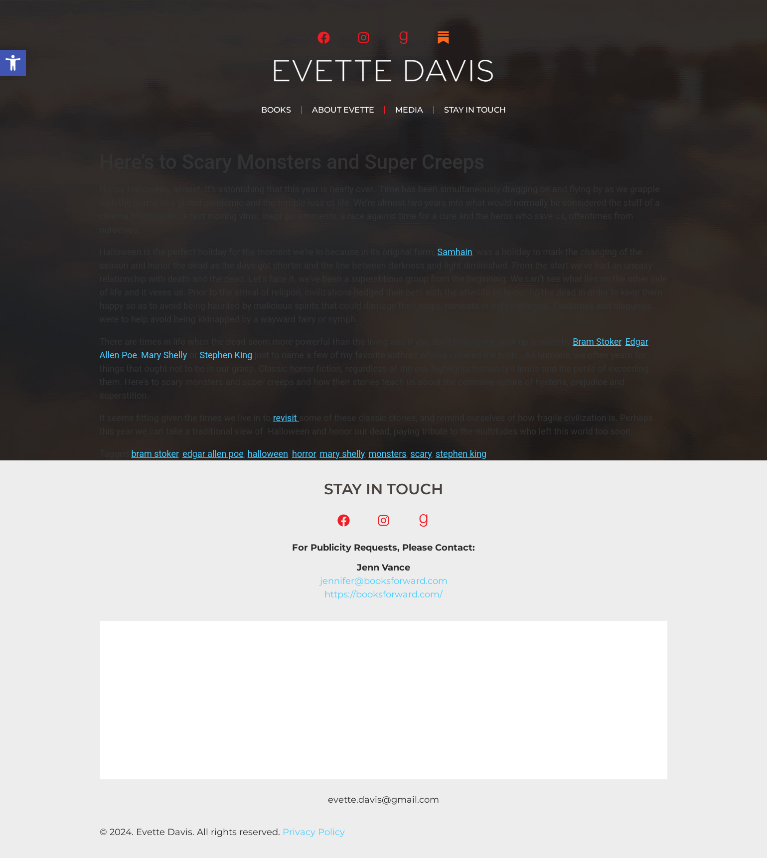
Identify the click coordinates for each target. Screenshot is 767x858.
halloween (268, 453)
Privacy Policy (314, 832)
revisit (286, 418)
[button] (13, 63)
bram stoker (154, 453)
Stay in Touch (475, 110)
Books (276, 110)
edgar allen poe (213, 453)
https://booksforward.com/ (383, 594)
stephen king (461, 453)
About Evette (343, 110)
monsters (387, 453)
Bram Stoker (597, 341)
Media (409, 110)
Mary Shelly (165, 355)
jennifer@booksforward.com (384, 580)
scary (421, 453)
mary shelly (342, 453)
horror (304, 453)
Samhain (454, 252)
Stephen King (226, 355)
